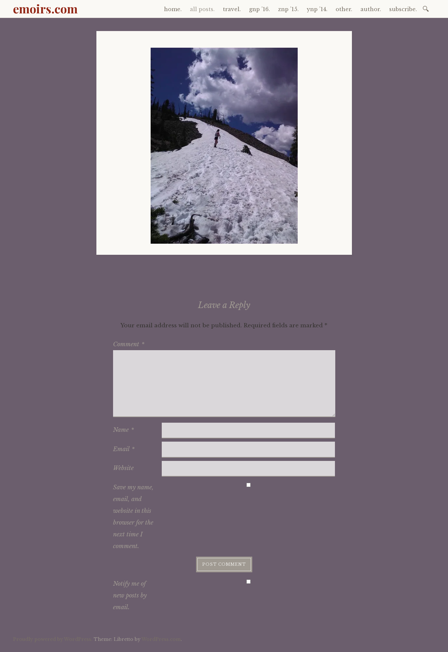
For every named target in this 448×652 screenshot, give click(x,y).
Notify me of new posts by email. (130, 595)
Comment (128, 344)
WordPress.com (161, 639)
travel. (232, 9)
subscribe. (403, 9)
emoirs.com (45, 8)
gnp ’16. (259, 9)
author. (370, 9)
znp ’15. (288, 9)
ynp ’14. (317, 9)
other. (344, 9)
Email (124, 449)
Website (123, 468)
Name (123, 429)
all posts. (202, 9)
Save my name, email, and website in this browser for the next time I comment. (133, 517)
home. (173, 9)
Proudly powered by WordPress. (52, 639)
